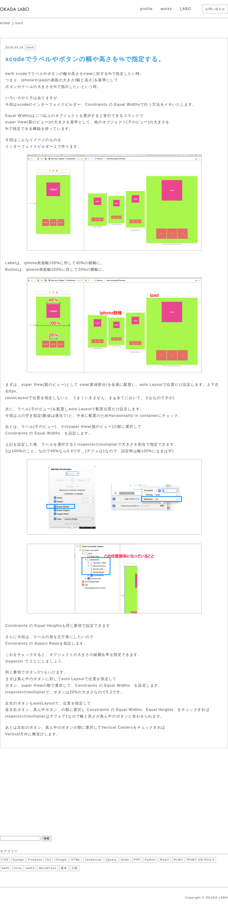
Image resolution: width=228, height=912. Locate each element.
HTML (75, 859)
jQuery (111, 859)
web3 (30, 868)
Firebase (35, 859)
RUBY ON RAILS (201, 859)
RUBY (178, 859)
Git (49, 859)
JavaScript (93, 859)
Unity (18, 868)
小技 (74, 868)
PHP (137, 859)
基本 (64, 868)
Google (61, 859)
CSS (4, 859)
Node (125, 859)
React (164, 859)
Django (18, 859)
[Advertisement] (114, 792)
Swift (19, 23)
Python (150, 859)
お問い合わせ (215, 9)
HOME (5, 23)
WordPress (47, 868)
